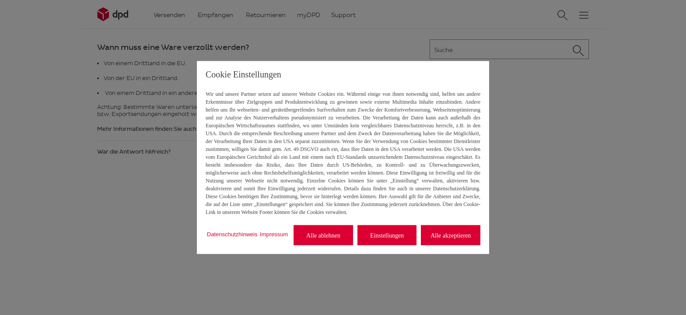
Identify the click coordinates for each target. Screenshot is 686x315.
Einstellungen (387, 235)
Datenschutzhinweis (232, 234)
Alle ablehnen (323, 235)
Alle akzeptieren (450, 235)
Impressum (274, 234)
